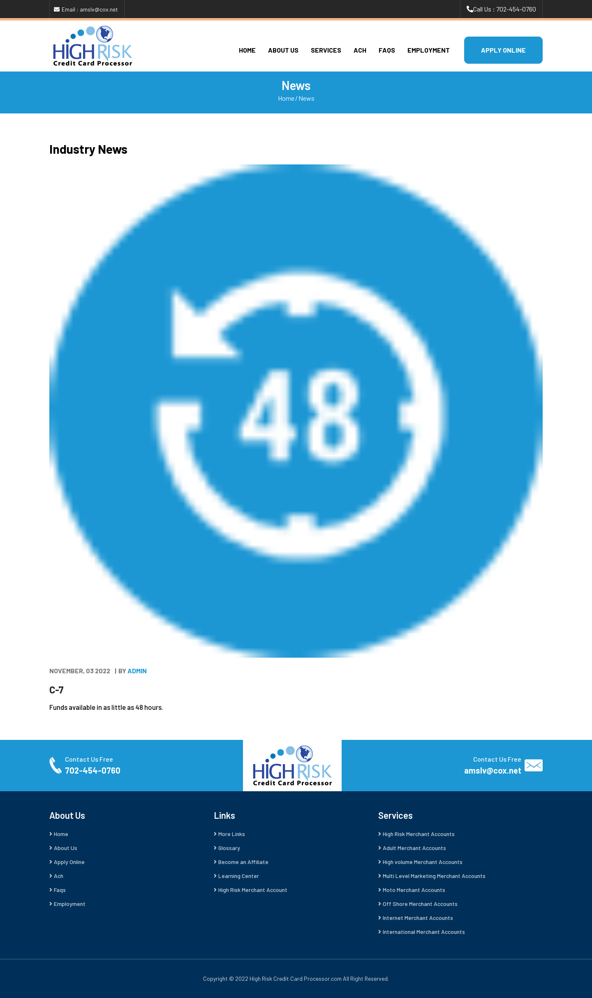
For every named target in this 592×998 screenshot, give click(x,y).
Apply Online (69, 861)
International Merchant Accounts (424, 931)
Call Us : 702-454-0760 (504, 9)
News (306, 98)
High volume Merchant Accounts (422, 861)
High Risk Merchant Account (252, 889)
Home (247, 50)
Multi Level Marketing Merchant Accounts (434, 875)
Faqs (387, 50)
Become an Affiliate (243, 861)
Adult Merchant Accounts (414, 847)
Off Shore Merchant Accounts (420, 903)
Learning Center (238, 875)
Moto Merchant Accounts (414, 889)
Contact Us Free (89, 759)
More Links (231, 833)
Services (326, 50)
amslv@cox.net (492, 770)
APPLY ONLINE (503, 50)
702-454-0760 (92, 770)
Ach (360, 50)
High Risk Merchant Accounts (419, 833)
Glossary (229, 847)
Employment (428, 50)
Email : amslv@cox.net (90, 9)
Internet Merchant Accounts (418, 917)
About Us (283, 50)
